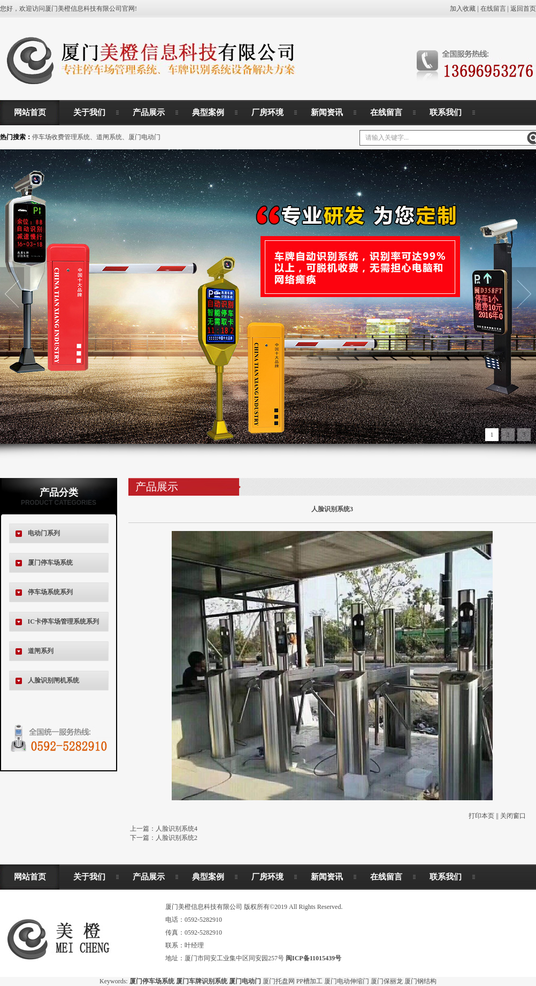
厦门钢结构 (420, 981)
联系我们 (446, 112)
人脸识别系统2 (176, 837)
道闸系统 (109, 137)
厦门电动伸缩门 (346, 981)
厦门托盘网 (279, 981)
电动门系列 (44, 533)
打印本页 (481, 816)
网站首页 (30, 112)
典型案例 (208, 112)
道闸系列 (40, 651)
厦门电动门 (144, 137)
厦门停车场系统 (50, 562)
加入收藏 (463, 8)
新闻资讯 (327, 112)
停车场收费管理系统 (61, 137)
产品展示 (149, 112)
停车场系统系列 (50, 592)
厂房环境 (267, 112)
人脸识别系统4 (176, 828)
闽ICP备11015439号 (313, 958)
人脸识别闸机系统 (53, 680)
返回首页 (523, 8)
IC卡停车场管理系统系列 (63, 621)
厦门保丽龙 (387, 981)
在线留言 (493, 8)
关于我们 (89, 112)
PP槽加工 (309, 981)
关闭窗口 (513, 816)
